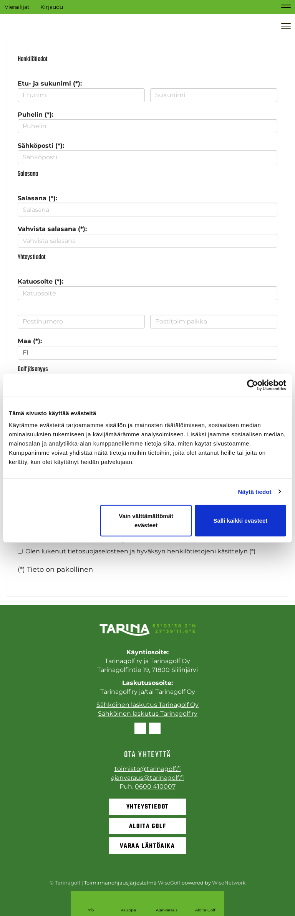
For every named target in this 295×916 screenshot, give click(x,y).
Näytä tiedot (255, 491)
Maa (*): (30, 341)
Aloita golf (147, 827)
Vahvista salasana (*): (52, 229)
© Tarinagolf (65, 883)
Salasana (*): (37, 198)
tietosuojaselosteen (98, 551)
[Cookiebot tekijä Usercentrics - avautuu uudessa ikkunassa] (252, 385)
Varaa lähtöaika (147, 846)
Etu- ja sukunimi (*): (50, 83)
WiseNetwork (229, 883)
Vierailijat (17, 6)
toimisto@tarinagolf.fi (147, 768)
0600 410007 (155, 786)
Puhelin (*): (35, 114)
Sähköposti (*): (41, 145)
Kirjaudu (51, 6)
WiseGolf (169, 883)
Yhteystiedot (147, 807)
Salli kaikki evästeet (240, 520)
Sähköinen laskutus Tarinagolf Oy (147, 704)
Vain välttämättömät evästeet (146, 520)
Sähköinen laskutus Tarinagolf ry (147, 713)
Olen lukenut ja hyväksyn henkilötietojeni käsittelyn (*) (140, 551)
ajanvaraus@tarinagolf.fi (147, 777)
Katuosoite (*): (40, 281)
